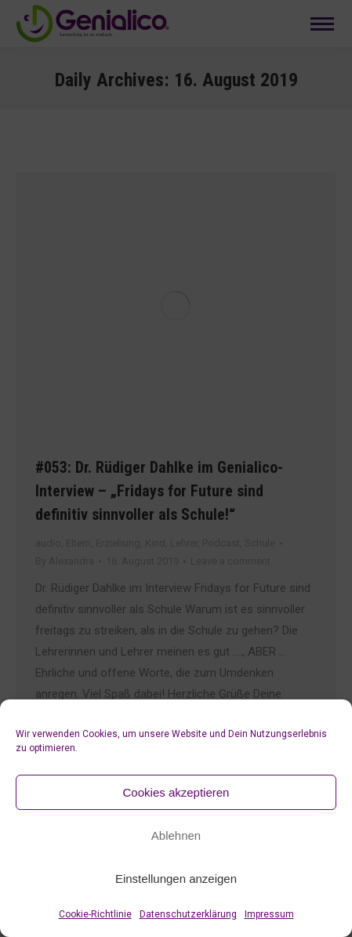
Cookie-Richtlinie (95, 914)
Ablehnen (176, 835)
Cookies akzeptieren (176, 792)
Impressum (269, 914)
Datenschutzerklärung (188, 914)
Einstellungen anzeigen (176, 878)
